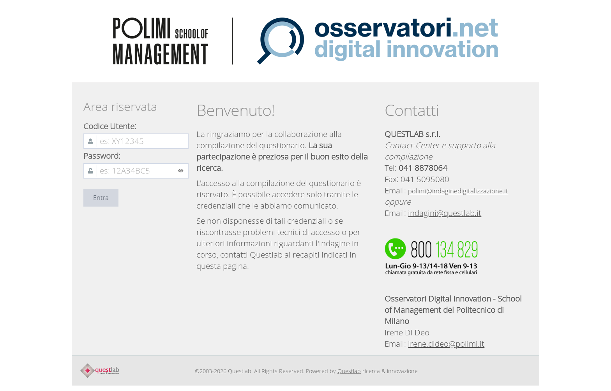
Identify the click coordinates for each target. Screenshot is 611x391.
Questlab (349, 371)
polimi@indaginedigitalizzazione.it (458, 191)
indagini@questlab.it (444, 213)
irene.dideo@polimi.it (446, 343)
